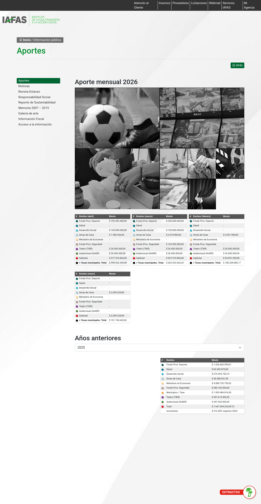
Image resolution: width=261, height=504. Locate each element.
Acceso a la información (35, 124)
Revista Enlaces (29, 91)
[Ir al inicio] (31, 19)
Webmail (214, 3)
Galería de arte (28, 113)
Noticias (24, 86)
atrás (237, 65)
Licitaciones (199, 3)
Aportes (23, 80)
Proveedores (181, 3)
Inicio (25, 40)
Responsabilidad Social (34, 97)
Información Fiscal (31, 119)
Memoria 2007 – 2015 (33, 108)
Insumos (164, 3)
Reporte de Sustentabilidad (36, 102)
